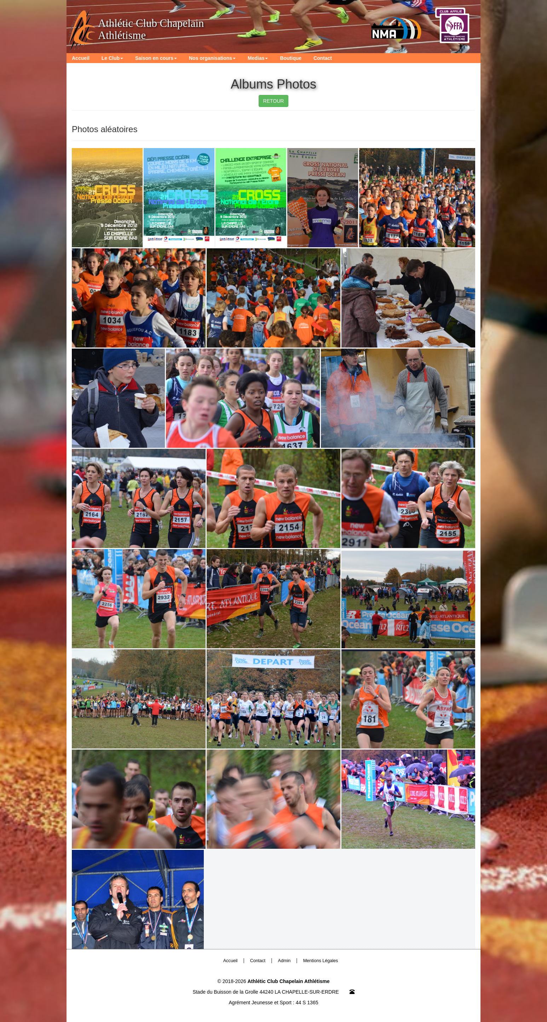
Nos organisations (212, 58)
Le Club (112, 58)
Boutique (290, 58)
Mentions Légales (320, 960)
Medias (258, 58)
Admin (284, 960)
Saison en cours (156, 58)
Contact (322, 58)
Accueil (81, 58)
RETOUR (273, 101)
